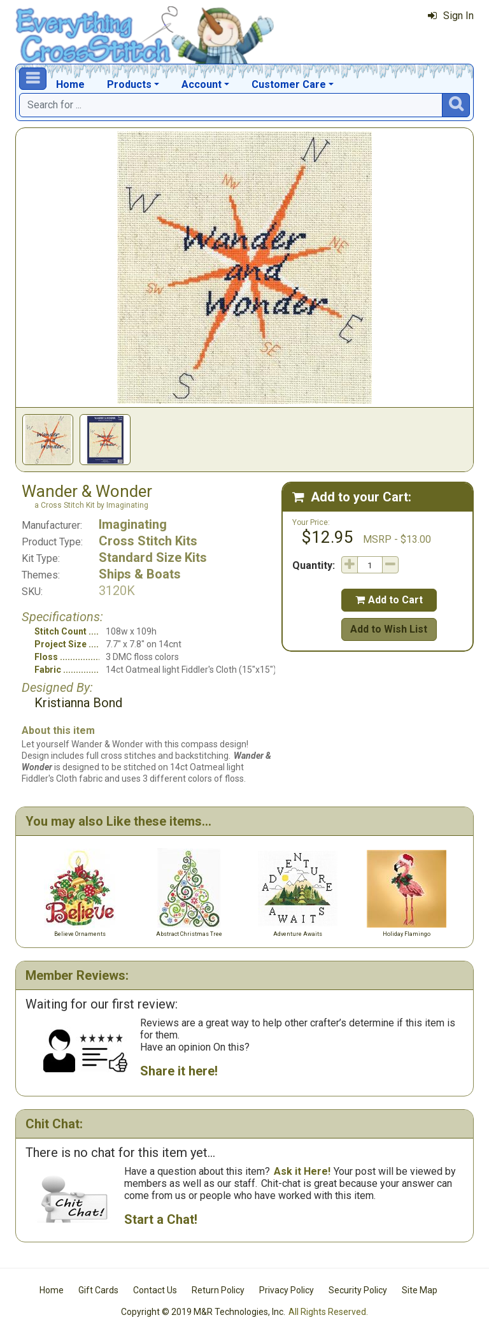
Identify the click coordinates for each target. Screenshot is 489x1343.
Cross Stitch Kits (148, 541)
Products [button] (129, 84)
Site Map (419, 1290)
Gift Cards (98, 1290)
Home (70, 84)
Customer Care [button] (289, 84)
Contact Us (155, 1290)
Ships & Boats (140, 574)
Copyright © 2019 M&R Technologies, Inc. (203, 1312)
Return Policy (218, 1290)
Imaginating (133, 524)
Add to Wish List (388, 629)
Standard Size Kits (153, 557)
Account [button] (201, 84)
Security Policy (358, 1290)
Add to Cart (389, 600)
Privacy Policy (286, 1290)
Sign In (451, 16)
